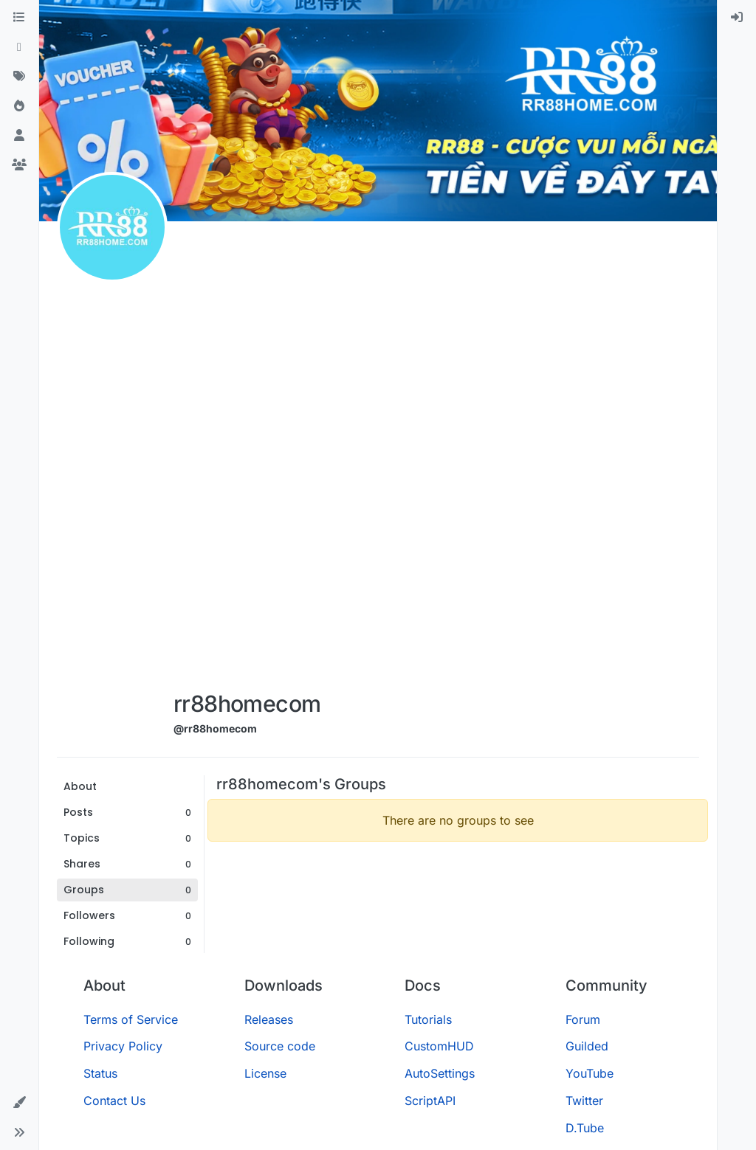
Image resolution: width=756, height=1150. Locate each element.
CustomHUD (439, 1046)
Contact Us (114, 1100)
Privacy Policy (122, 1046)
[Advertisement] (247, 459)
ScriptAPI (430, 1100)
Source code (279, 1046)
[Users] (19, 136)
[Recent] (19, 47)
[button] (19, 1103)
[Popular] (19, 106)
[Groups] (19, 165)
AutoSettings (440, 1073)
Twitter (584, 1100)
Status (100, 1073)
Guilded (587, 1046)
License (265, 1073)
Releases (268, 1019)
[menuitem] (737, 18)
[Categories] (19, 18)
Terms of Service (130, 1019)
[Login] (737, 18)
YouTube (590, 1073)
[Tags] (19, 77)
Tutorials (428, 1019)
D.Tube (585, 1127)
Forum (583, 1019)
